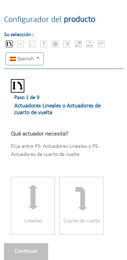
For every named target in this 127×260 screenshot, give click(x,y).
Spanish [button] (22, 59)
